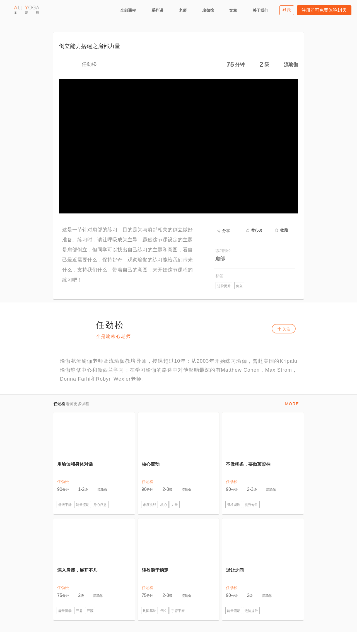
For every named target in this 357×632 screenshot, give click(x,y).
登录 (286, 10)
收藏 (284, 230)
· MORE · (292, 404)
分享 (226, 231)
